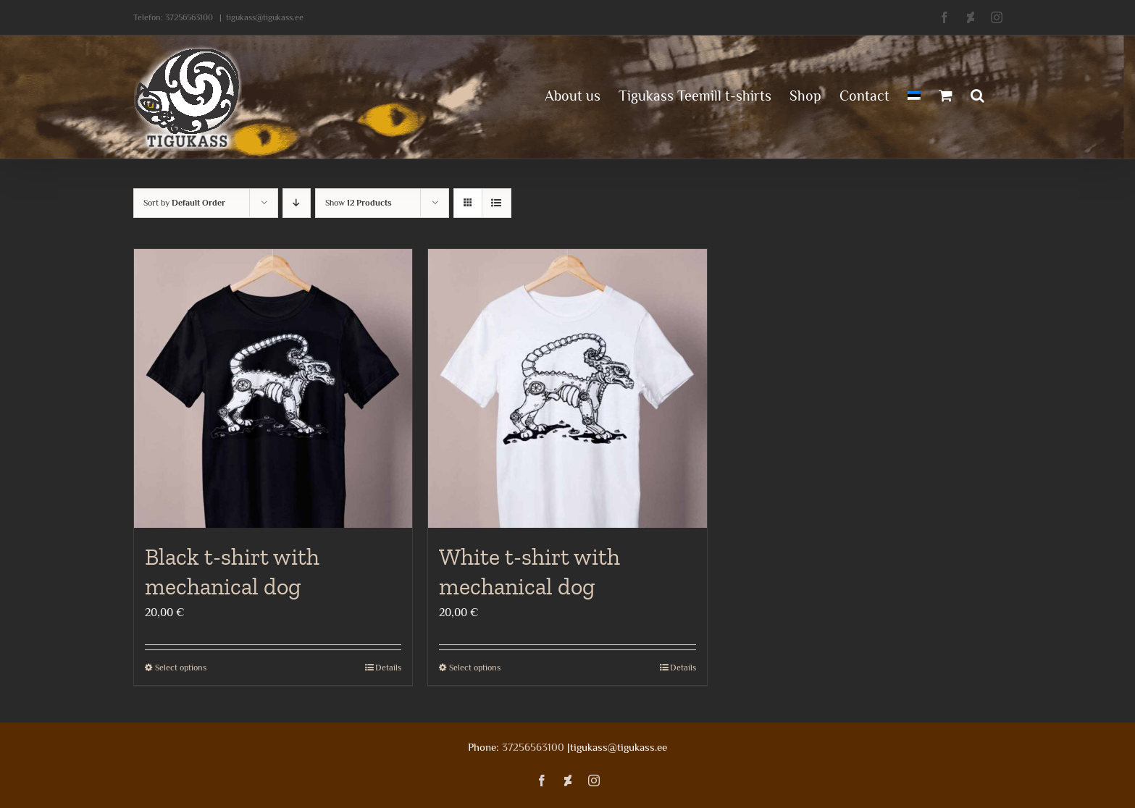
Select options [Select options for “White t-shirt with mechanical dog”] (475, 667)
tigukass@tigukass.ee (264, 17)
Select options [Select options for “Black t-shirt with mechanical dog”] (180, 667)
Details (388, 667)
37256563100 (189, 17)
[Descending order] (296, 203)
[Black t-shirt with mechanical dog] (273, 388)
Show (358, 203)
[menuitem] (914, 94)
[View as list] (496, 203)
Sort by (184, 203)
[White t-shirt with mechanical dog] (567, 388)
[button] (977, 94)
